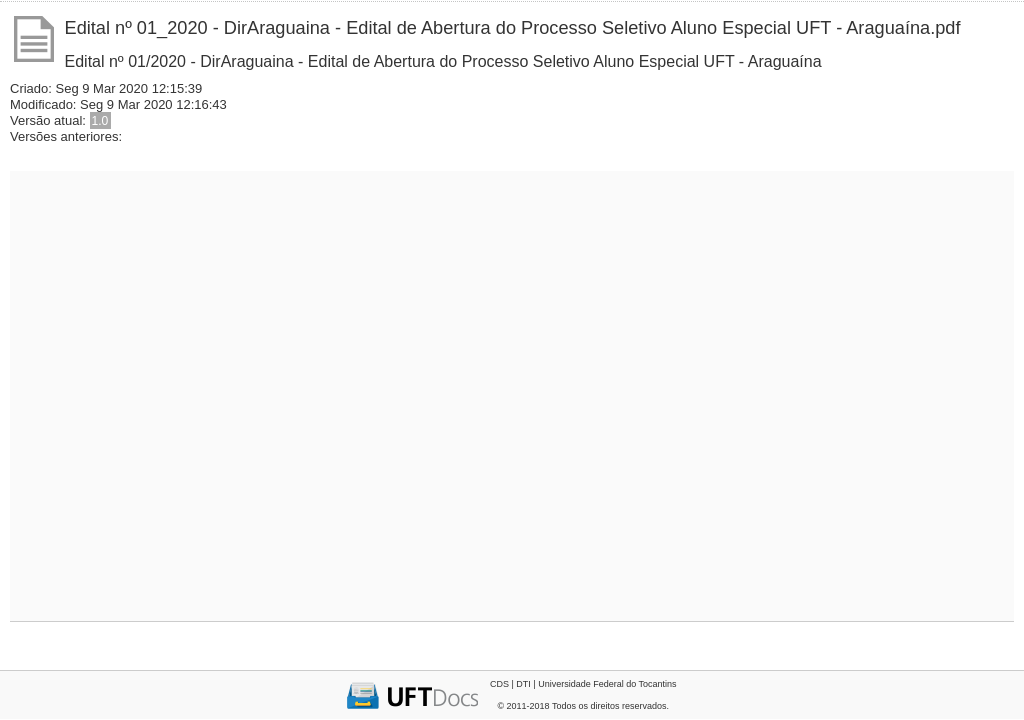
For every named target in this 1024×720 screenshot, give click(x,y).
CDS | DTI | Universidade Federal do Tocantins (583, 684)
